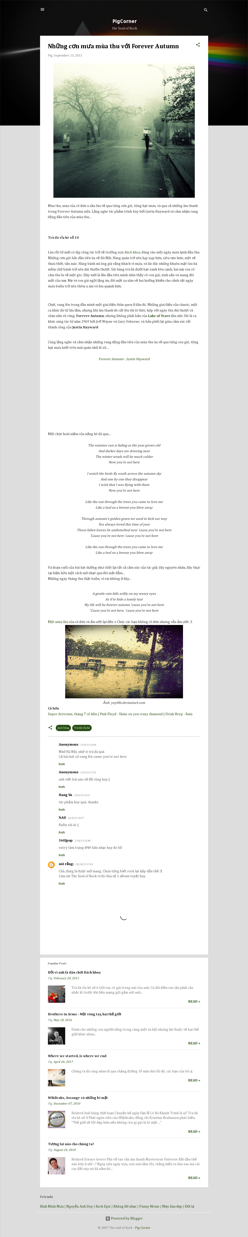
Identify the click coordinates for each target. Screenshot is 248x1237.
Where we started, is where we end (77, 1056)
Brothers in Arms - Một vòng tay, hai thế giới (84, 1014)
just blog (63, 727)
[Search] (205, 11)
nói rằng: (66, 864)
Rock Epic (103, 1206)
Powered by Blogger (124, 1218)
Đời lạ (189, 1206)
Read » (194, 1001)
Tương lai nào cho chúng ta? (71, 1144)
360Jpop (66, 840)
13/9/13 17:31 (88, 772)
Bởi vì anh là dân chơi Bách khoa (74, 972)
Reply (62, 764)
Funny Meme (149, 1206)
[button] (198, 44)
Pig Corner (142, 1228)
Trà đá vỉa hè (82, 727)
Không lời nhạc (125, 1206)
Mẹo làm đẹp (172, 1206)
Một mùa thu (58, 622)
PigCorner (125, 21)
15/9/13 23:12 (82, 795)
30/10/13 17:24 (84, 864)
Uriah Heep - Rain (178, 714)
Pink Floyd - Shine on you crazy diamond (131, 714)
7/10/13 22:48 (82, 841)
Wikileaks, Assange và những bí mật (78, 1098)
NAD (62, 818)
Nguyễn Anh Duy (79, 1206)
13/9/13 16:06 (88, 745)
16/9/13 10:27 (76, 818)
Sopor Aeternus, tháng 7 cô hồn (72, 714)
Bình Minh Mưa (52, 1206)
